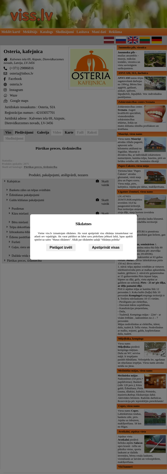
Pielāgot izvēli (61, 247)
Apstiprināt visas (106, 247)
